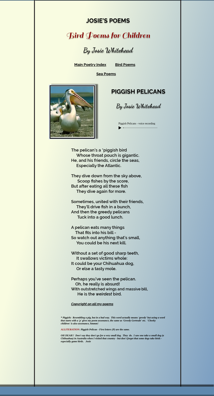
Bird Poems (125, 64)
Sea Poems (106, 74)
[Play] (120, 127)
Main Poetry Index (90, 64)
